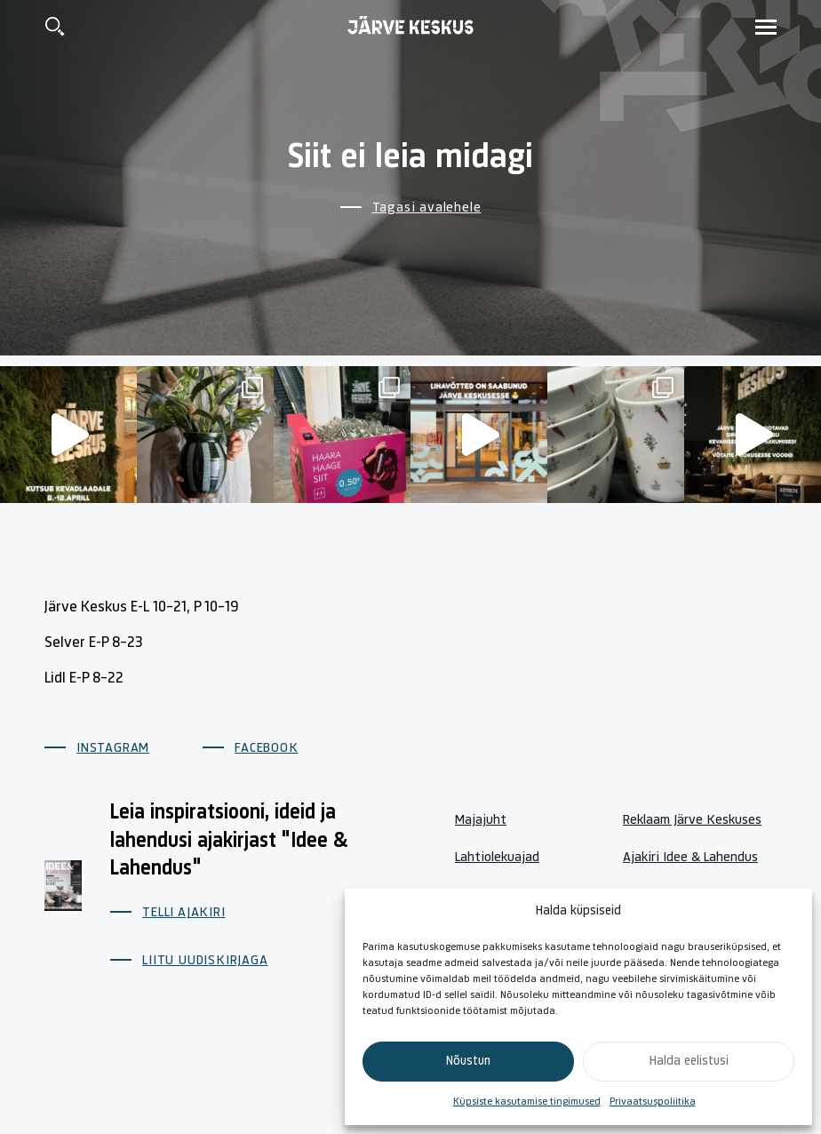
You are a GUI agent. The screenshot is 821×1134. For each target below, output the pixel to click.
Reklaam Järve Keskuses (692, 820)
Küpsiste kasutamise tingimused (527, 1102)
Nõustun (468, 1061)
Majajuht (480, 820)
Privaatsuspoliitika (653, 1102)
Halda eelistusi (689, 1061)
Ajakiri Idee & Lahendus (690, 857)
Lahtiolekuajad (497, 857)
